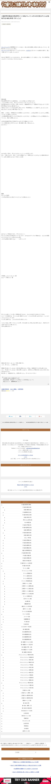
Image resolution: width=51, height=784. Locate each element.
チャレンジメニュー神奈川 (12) (27, 662)
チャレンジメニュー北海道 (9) (27, 657)
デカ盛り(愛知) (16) (26, 547)
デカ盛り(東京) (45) (26, 507)
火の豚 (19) (27, 601)
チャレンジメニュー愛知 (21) (26, 680)
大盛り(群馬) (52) (27, 530)
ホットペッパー (5, 47)
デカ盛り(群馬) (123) (26, 527)
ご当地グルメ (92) (26, 690)
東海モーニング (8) (27, 700)
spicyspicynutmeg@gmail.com (33, 448)
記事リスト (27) (26, 731)
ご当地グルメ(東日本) (6, 24)
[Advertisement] (25, 36)
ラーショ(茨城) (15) (27, 573)
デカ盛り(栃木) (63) (26, 532)
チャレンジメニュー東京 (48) (26, 659)
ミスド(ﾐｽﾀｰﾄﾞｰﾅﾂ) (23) (26, 626)
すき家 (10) (26, 624)
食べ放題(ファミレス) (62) (27, 642)
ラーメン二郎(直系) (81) (26, 580)
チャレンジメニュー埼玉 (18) (26, 667)
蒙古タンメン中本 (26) (27, 606)
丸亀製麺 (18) (27, 619)
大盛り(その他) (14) (26, 560)
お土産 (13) (26, 723)
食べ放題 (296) (26, 629)
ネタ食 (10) (26, 713)
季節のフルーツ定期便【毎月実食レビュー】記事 (25, 762)
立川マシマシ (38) (28, 598)
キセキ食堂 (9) (27, 522)
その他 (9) (26, 728)
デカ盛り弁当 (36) (26, 565)
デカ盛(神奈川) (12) (26, 512)
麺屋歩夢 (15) (28, 603)
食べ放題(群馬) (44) (26, 639)
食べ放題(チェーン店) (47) (27, 644)
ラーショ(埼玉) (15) (27, 578)
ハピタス (28, 50)
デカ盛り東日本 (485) (26, 504)
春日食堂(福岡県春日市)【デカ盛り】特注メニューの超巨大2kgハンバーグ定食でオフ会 (38, 422)
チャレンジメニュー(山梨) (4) (26, 677)
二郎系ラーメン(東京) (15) (27, 591)
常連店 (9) (26, 718)
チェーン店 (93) (26, 614)
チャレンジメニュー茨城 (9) (27, 675)
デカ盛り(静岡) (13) (26, 545)
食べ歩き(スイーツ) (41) (26, 710)
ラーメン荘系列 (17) (27, 596)
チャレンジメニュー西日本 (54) (26, 682)
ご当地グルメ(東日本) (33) (27, 695)
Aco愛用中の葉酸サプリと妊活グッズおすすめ (26, 768)
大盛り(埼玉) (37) (27, 517)
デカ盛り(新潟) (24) (26, 542)
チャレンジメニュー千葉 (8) (27, 664)
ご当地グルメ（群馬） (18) (27, 692)
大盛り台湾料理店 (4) (27, 550)
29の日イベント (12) (26, 715)
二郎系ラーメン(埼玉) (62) (27, 588)
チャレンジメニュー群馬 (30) (26, 670)
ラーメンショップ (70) (27, 570)
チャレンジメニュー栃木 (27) (26, 672)
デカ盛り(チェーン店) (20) (26, 563)
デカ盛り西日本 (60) (26, 553)
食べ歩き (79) (26, 703)
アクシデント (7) (26, 720)
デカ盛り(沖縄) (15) (26, 558)
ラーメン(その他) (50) (27, 611)
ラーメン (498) (26, 568)
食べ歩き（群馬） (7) (27, 705)
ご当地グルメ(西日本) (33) (27, 698)
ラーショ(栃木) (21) (27, 575)
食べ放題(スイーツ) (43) (26, 649)
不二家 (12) (26, 621)
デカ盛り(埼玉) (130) (26, 514)
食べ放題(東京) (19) (26, 636)
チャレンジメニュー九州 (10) (26, 687)
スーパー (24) (27, 616)
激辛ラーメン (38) (27, 608)
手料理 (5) (26, 726)
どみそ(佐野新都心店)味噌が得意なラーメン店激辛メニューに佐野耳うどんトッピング (14, 422)
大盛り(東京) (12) (27, 509)
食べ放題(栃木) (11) (26, 634)
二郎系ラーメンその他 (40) (28, 593)
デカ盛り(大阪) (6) (27, 555)
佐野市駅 (20, 389)
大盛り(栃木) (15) (27, 535)
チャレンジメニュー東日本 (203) (26, 654)
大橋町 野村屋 (5, 389)
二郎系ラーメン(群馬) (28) (27, 586)
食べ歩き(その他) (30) (27, 708)
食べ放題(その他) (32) (27, 652)
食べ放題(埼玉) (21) (26, 631)
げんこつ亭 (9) (27, 537)
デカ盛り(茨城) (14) (26, 540)
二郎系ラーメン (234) (27, 583)
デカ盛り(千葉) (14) (26, 525)
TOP (12, 743)
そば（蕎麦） (13, 389)
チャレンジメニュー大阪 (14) (26, 685)
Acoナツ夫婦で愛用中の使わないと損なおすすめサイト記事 (26, 765)
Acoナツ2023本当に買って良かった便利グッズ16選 (26, 772)
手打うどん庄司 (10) (27, 519)
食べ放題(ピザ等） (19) (27, 647)
